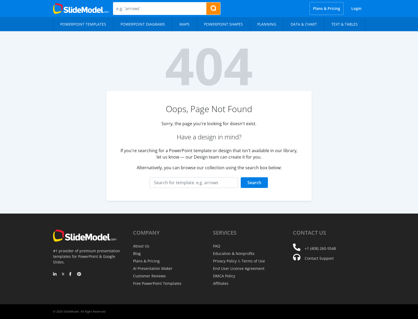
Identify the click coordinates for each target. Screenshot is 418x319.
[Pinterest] (79, 274)
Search (254, 183)
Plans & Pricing (326, 8)
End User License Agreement (238, 268)
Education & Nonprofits (234, 253)
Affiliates (220, 283)
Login (356, 8)
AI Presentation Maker (152, 268)
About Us (141, 246)
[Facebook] (71, 274)
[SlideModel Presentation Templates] (81, 8)
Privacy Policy (225, 260)
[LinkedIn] (55, 274)
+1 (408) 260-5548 (320, 248)
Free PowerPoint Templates (157, 283)
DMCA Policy (224, 275)
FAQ (216, 246)
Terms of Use (253, 260)
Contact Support (319, 258)
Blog (137, 253)
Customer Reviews (149, 275)
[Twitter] (63, 274)
